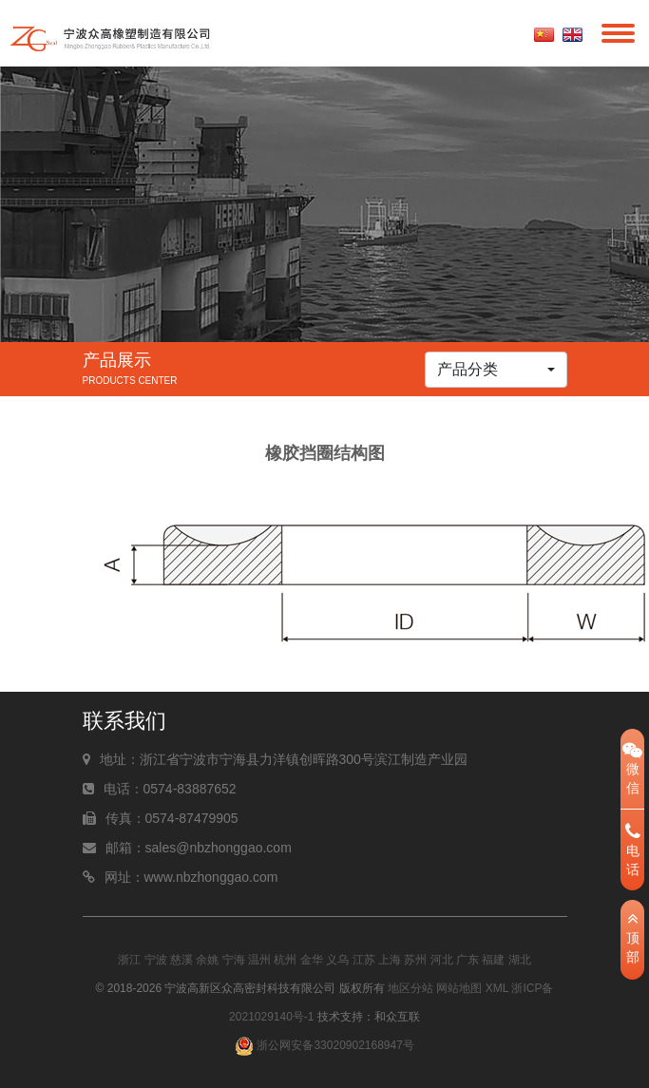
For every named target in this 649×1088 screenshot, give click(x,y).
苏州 (415, 959)
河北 (441, 959)
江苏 (364, 959)
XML (497, 988)
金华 (311, 959)
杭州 (285, 959)
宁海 (233, 959)
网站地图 (459, 988)
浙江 (129, 959)
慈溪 (181, 959)
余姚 (207, 959)
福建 (493, 959)
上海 (389, 959)
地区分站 (410, 988)
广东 (467, 959)
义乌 (337, 959)
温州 (259, 959)
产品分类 (467, 369)
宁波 (155, 959)
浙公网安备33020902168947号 (324, 1045)
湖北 (519, 959)
